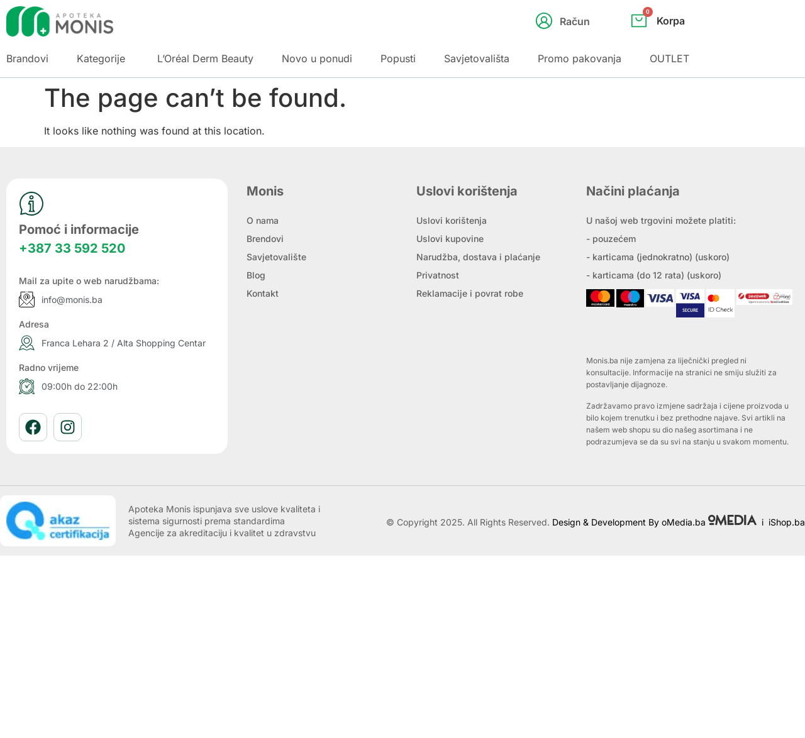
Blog (256, 275)
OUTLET (669, 58)
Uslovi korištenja (451, 220)
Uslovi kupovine (450, 238)
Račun (575, 21)
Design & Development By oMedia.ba (655, 522)
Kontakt (263, 293)
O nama (263, 220)
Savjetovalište (276, 256)
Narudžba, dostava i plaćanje (478, 256)
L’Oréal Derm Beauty (205, 58)
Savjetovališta (476, 58)
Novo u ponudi (317, 58)
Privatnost (437, 275)
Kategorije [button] (101, 58)
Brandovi (27, 58)
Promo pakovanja (579, 58)
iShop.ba (787, 522)
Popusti (398, 58)
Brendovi (265, 238)
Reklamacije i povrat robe (469, 293)
